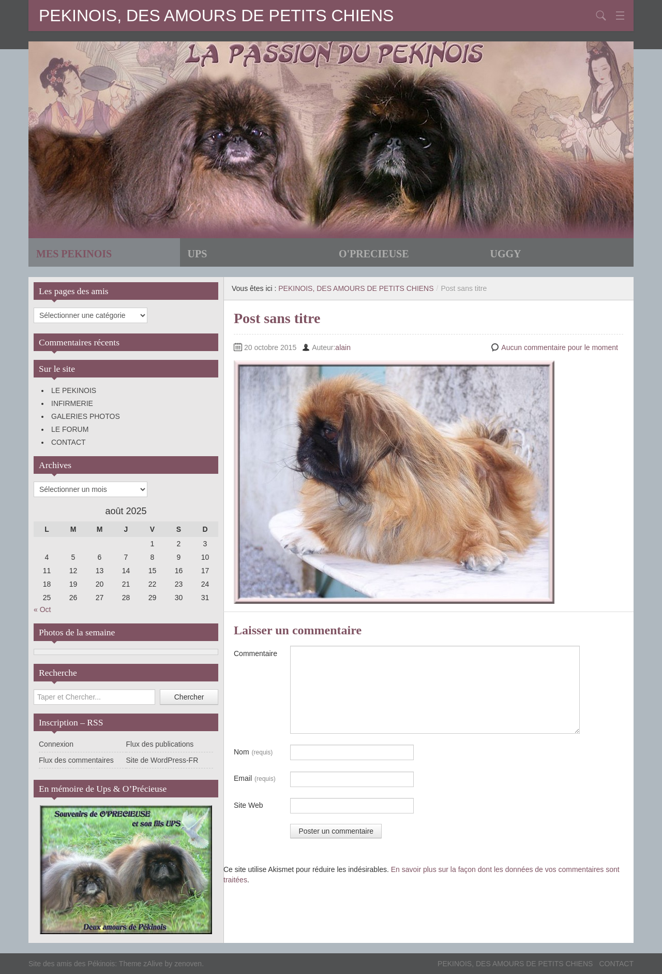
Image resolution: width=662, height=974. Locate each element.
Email (255, 779)
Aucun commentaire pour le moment (559, 347)
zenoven (188, 964)
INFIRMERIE (72, 403)
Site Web (248, 805)
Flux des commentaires (76, 760)
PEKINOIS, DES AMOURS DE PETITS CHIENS (216, 15)
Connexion (56, 744)
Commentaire (255, 653)
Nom (253, 752)
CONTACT (68, 442)
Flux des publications (160, 744)
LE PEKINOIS (73, 390)
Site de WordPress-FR (162, 760)
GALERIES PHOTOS (85, 416)
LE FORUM (69, 429)
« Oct (42, 609)
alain (343, 347)
